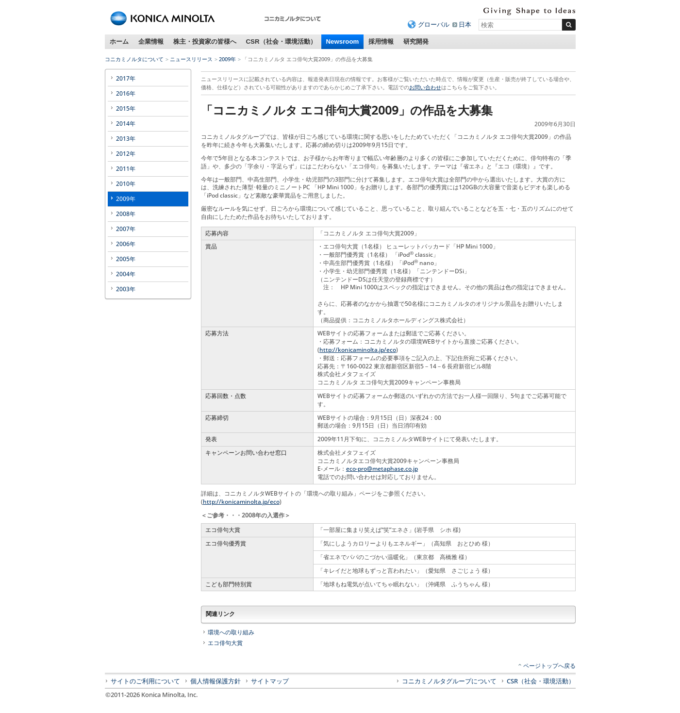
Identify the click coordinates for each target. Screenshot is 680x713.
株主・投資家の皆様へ (204, 41)
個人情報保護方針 (215, 681)
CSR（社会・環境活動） (281, 41)
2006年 (125, 244)
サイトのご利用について (145, 681)
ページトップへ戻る (549, 666)
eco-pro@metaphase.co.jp (382, 468)
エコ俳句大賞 (225, 643)
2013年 (125, 138)
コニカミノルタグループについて (449, 681)
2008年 (125, 214)
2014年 (125, 123)
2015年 (125, 108)
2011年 (125, 169)
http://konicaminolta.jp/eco (357, 350)
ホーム (119, 41)
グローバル (433, 24)
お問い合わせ (425, 87)
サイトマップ (270, 681)
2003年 (125, 289)
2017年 (125, 78)
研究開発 (416, 41)
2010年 (125, 184)
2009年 (227, 59)
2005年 (125, 259)
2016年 (125, 93)
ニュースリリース (191, 59)
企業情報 (151, 41)
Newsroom (342, 41)
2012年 (125, 153)
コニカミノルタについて (134, 59)
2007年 (125, 229)
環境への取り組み (231, 632)
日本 (465, 24)
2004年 (125, 274)
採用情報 (381, 41)
